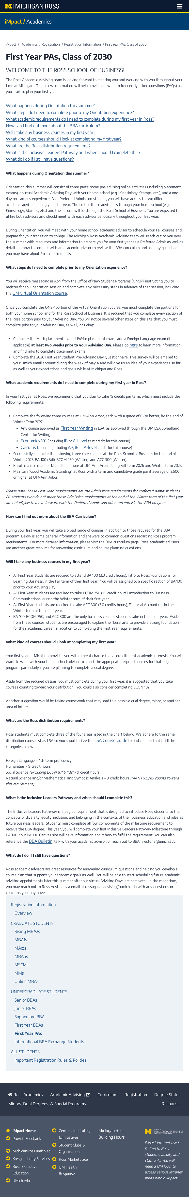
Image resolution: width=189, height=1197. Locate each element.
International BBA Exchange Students (46, 1013)
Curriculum (104, 1063)
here (133, 336)
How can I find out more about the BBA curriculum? (48, 123)
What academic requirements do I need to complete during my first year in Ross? (72, 117)
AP (68, 436)
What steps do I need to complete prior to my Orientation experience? (63, 111)
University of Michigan (114, 1175)
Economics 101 (32, 431)
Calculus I (28, 436)
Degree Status (169, 1063)
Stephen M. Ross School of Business (118, 1183)
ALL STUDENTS (24, 1022)
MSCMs (21, 944)
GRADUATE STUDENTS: (30, 908)
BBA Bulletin (39, 829)
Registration (135, 1063)
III (46, 436)
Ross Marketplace (72, 1123)
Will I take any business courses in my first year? (45, 129)
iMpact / (14, 21)
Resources (172, 1071)
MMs (19, 952)
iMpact (11, 44)
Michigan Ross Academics (63, 1183)
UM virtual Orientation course (37, 285)
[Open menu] (180, 6)
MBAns (20, 937)
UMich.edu (20, 1143)
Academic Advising (67, 1063)
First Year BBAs (27, 998)
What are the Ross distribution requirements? (43, 140)
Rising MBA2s (26, 915)
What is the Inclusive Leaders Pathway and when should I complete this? (66, 146)
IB (62, 431)
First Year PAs (27, 1005)
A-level (86, 436)
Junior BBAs (24, 983)
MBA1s (20, 922)
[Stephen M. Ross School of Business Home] (164, 1098)
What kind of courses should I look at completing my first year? (57, 134)
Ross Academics (21, 1063)
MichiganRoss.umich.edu (32, 1116)
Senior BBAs (24, 976)
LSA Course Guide (108, 729)
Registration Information (31, 891)
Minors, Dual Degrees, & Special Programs (42, 1071)
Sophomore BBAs (29, 991)
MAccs (20, 930)
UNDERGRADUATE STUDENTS (37, 969)
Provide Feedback (26, 1104)
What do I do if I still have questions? (36, 152)
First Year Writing (75, 419)
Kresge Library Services (30, 1123)
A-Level (76, 431)
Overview (22, 899)
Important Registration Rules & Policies (46, 1029)
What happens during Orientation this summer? (45, 105)
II (38, 436)
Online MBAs (25, 959)
